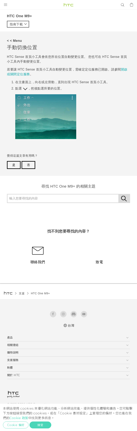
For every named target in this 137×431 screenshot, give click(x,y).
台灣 (71, 325)
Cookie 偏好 (15, 425)
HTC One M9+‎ (40, 293)
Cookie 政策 (19, 418)
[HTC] (68, 4)
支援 (22, 293)
